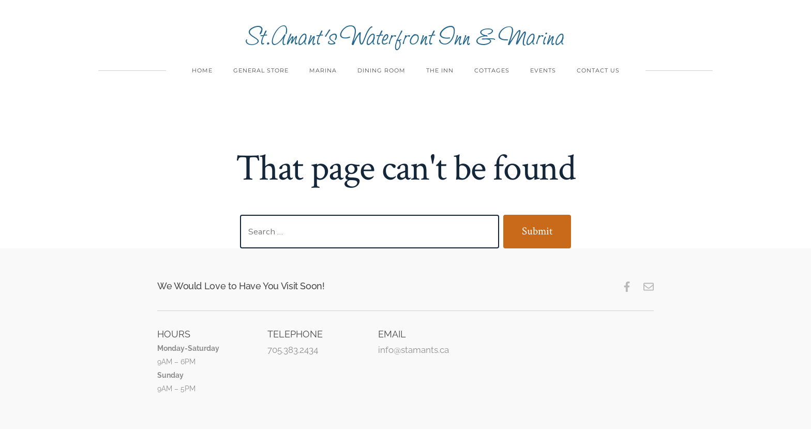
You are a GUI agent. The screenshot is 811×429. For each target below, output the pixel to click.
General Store (261, 70)
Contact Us (598, 70)
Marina (323, 70)
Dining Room (381, 70)
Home (202, 70)
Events (543, 70)
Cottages (491, 70)
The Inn (440, 70)
